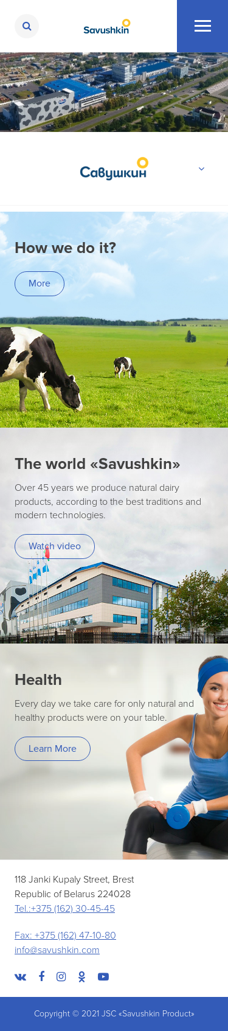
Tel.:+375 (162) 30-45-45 (65, 909)
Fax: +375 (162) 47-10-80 (65, 935)
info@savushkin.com (57, 950)
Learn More (53, 749)
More (39, 283)
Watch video (55, 546)
